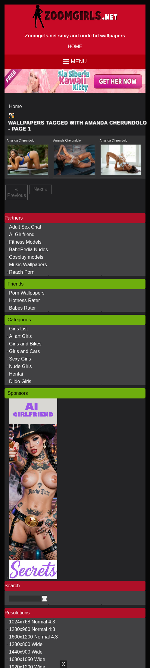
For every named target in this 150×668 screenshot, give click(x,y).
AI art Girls (20, 336)
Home (15, 106)
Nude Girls (20, 366)
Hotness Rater (24, 300)
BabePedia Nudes (28, 249)
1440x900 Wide (25, 651)
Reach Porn (22, 272)
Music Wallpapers (28, 264)
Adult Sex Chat (25, 226)
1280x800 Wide (25, 644)
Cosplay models (26, 257)
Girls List (18, 328)
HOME (75, 46)
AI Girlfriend (21, 234)
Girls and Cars (24, 351)
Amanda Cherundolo (20, 140)
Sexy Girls (20, 358)
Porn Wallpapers (27, 292)
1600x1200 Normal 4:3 (33, 636)
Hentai (16, 373)
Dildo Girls (20, 381)
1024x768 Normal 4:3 (32, 621)
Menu (79, 61)
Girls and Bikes (25, 343)
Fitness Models (25, 242)
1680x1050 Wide (27, 659)
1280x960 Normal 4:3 (32, 629)
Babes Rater (22, 308)
